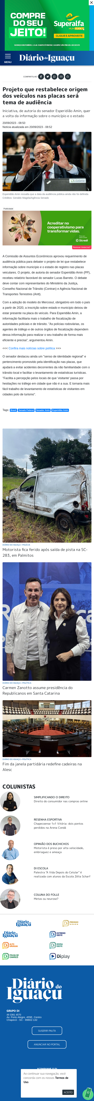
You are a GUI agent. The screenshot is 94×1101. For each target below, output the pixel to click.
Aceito (68, 1092)
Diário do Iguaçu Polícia (16, 544)
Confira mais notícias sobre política (32, 348)
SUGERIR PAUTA (47, 1030)
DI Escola (41, 868)
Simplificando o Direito (51, 797)
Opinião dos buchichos (51, 844)
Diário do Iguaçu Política (17, 683)
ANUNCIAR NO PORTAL (47, 1044)
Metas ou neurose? (46, 899)
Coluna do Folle (46, 895)
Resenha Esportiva (48, 819)
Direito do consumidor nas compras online (61, 801)
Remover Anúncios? (81, 247)
